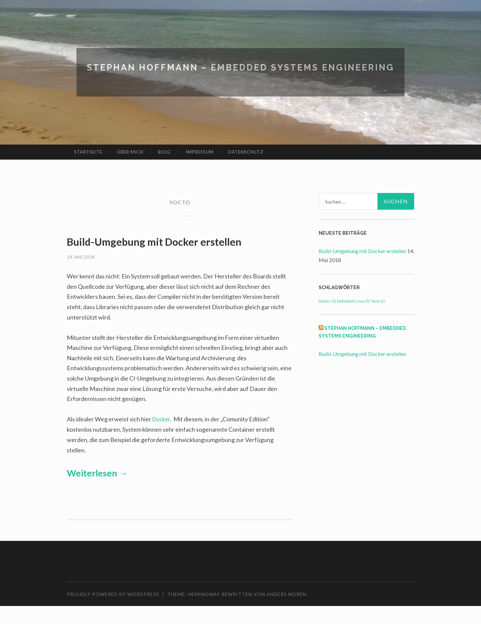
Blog (164, 152)
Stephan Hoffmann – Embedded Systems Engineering (240, 67)
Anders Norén (286, 612)
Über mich (130, 152)
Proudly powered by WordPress (113, 612)
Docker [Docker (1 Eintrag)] (327, 301)
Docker (161, 437)
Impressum (199, 152)
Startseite (88, 152)
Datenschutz (245, 152)
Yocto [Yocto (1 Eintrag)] (378, 301)
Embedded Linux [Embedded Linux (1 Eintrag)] (353, 301)
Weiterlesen (97, 490)
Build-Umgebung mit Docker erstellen (362, 251)
